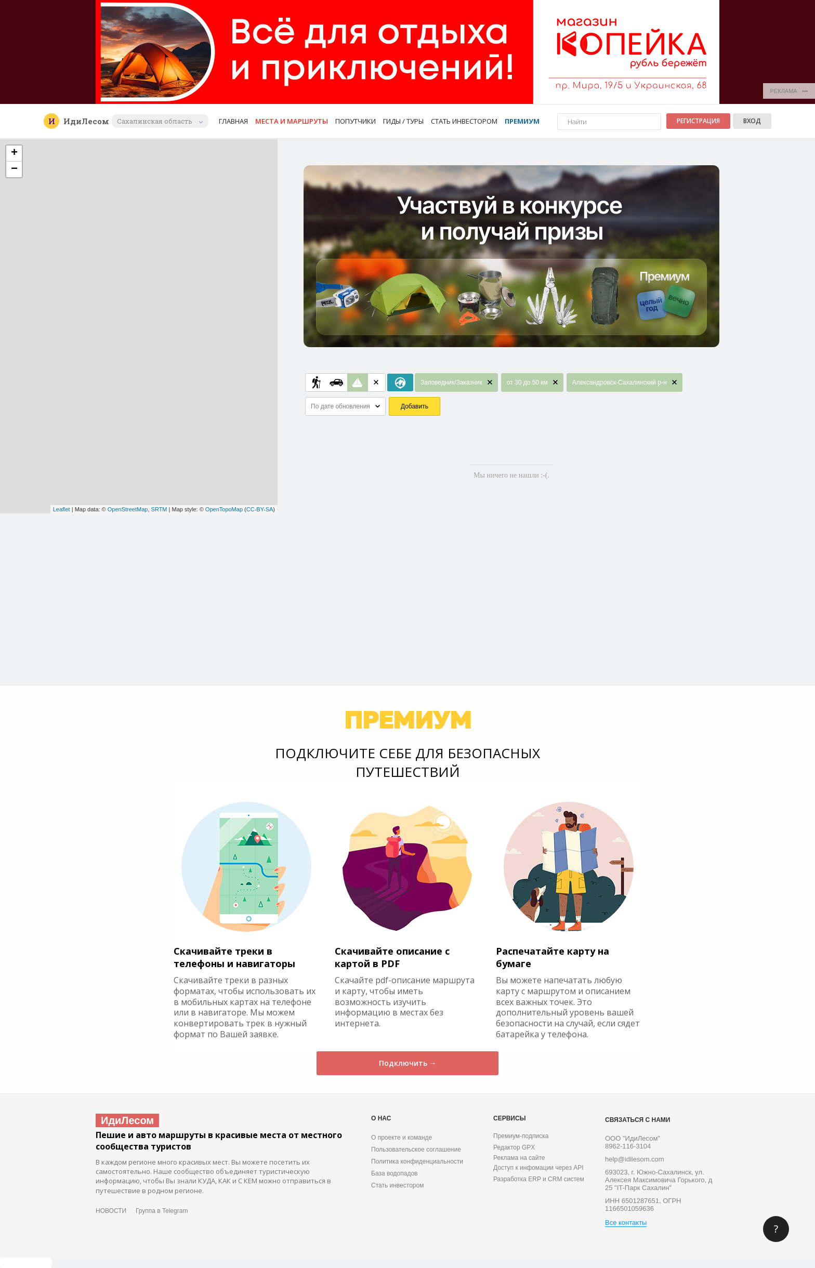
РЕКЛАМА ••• (789, 91)
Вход (752, 120)
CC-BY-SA (259, 509)
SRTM (159, 509)
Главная (233, 121)
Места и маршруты (291, 121)
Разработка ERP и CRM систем (538, 1179)
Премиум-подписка (520, 1136)
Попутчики (355, 121)
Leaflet (61, 509)
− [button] (14, 169)
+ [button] (14, 153)
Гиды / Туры (403, 121)
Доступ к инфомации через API (538, 1167)
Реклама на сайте (519, 1157)
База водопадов (394, 1173)
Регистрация (698, 120)
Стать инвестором (464, 121)
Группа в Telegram (162, 1210)
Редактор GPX (514, 1147)
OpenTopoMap (224, 509)
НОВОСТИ (111, 1210)
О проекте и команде (401, 1137)
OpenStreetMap (128, 509)
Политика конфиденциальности (417, 1161)
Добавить (414, 406)
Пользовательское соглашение (416, 1149)
